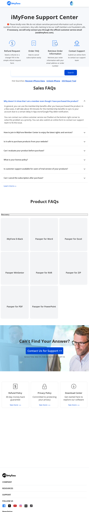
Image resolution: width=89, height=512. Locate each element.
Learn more (10, 186)
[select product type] (44, 215)
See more (15, 405)
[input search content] (44, 72)
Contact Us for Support (44, 351)
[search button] (70, 72)
